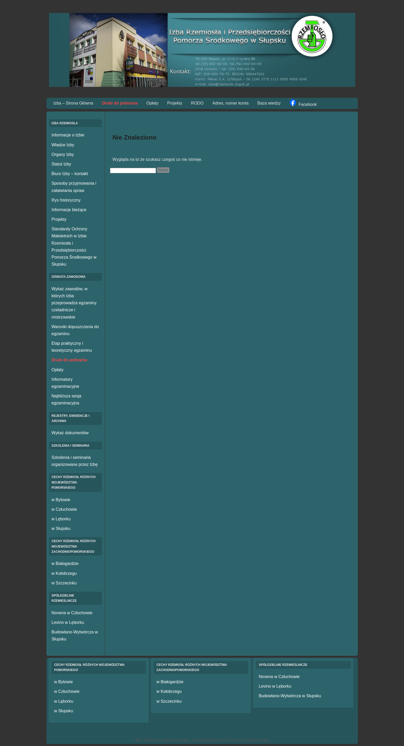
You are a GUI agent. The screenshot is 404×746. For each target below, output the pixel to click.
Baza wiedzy (269, 103)
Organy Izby (63, 154)
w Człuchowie (64, 509)
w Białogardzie (65, 563)
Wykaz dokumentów (70, 433)
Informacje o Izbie (68, 135)
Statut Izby (61, 164)
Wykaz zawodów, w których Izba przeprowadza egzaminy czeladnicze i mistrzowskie (74, 303)
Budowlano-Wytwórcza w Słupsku (290, 696)
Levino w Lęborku (68, 622)
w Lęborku (61, 519)
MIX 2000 (144, 740)
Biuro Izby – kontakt (70, 173)
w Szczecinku (64, 583)
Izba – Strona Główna (73, 103)
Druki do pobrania (120, 103)
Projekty (174, 103)
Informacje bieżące (69, 210)
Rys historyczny (66, 200)
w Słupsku (61, 528)
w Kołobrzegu (64, 573)
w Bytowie (61, 500)
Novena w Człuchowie (72, 613)
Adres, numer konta (230, 103)
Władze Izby (63, 145)
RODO (197, 103)
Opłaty (152, 103)
